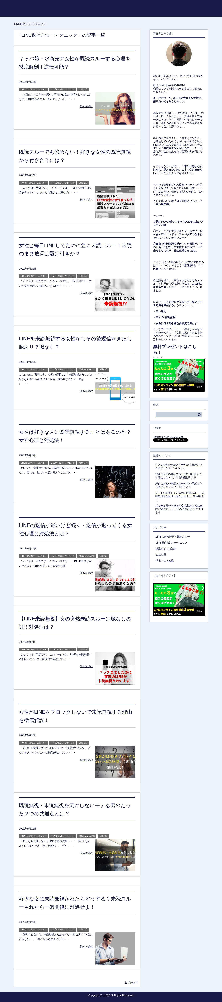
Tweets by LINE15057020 (168, 437)
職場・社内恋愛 (165, 560)
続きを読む (86, 106)
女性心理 (83, 89)
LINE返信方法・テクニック (63, 89)
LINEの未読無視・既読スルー (33, 89)
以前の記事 (131, 982)
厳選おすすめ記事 (87, 369)
